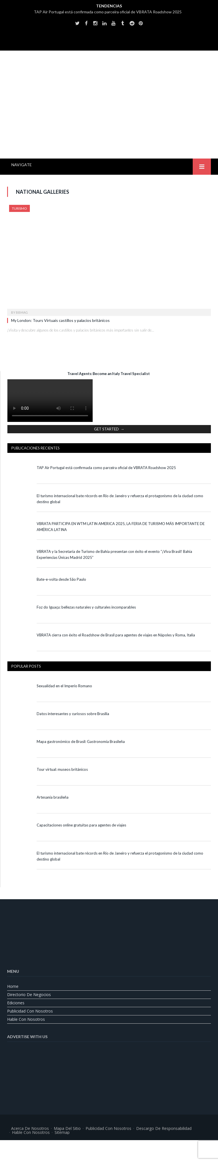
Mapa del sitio (67, 1128)
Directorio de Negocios (29, 994)
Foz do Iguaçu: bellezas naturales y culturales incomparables (86, 607)
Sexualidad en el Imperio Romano (64, 686)
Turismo (19, 208)
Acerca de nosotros (30, 1128)
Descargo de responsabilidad (164, 1128)
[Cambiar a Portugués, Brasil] (109, 1146)
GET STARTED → (109, 429)
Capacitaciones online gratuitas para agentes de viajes (81, 825)
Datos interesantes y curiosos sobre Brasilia (73, 713)
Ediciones (15, 1002)
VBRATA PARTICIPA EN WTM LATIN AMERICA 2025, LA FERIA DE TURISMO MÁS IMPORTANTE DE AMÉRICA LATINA (121, 526)
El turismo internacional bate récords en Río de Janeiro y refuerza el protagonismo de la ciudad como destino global (120, 498)
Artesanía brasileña (52, 797)
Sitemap (62, 1132)
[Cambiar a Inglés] (95, 1146)
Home (12, 986)
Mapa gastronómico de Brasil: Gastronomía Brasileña (81, 741)
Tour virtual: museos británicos (63, 769)
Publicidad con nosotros (30, 1011)
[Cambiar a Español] (123, 1146)
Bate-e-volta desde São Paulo (61, 579)
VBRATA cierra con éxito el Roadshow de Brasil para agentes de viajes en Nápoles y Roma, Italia (116, 635)
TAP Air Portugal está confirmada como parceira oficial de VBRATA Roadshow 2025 (108, 11)
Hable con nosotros (26, 1019)
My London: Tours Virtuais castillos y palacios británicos (60, 320)
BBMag (22, 312)
